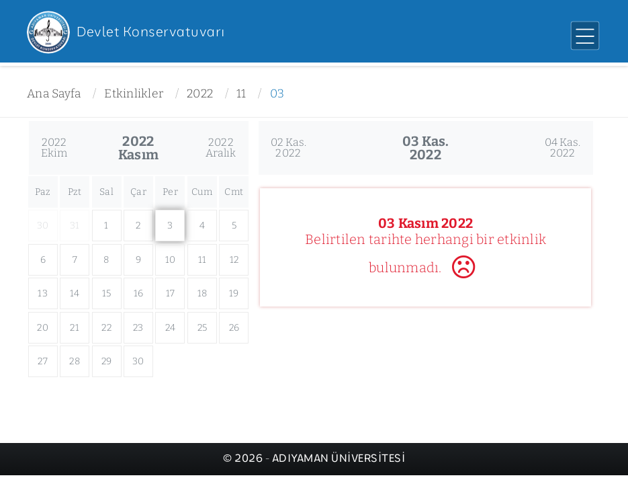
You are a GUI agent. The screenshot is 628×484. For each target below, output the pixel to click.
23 (138, 327)
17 (170, 293)
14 (75, 293)
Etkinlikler (133, 94)
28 (74, 361)
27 (43, 361)
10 (170, 260)
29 (106, 361)
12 (234, 260)
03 (277, 94)
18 (202, 293)
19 (234, 293)
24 (170, 327)
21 (74, 327)
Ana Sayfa (54, 94)
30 (138, 361)
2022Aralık (221, 147)
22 (106, 327)
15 (106, 293)
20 (42, 327)
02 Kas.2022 (289, 147)
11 (241, 94)
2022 (200, 94)
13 (43, 293)
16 (139, 293)
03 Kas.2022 (425, 148)
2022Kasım (138, 148)
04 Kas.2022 (563, 147)
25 (202, 327)
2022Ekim (54, 147)
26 (234, 327)
